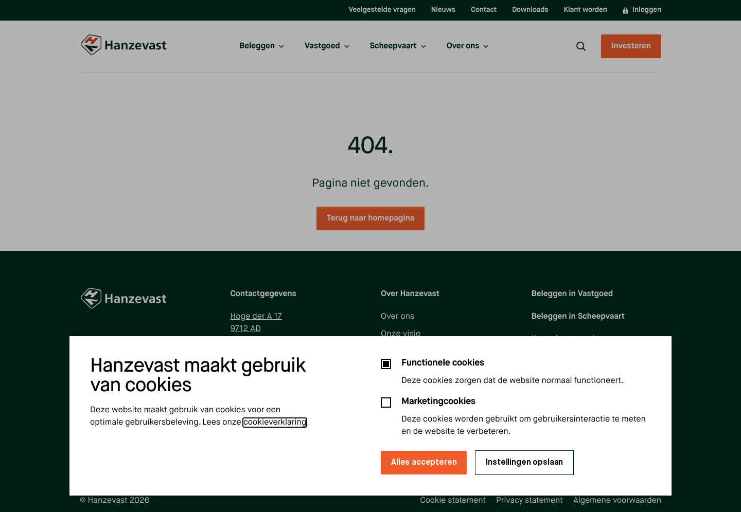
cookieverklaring (274, 422)
